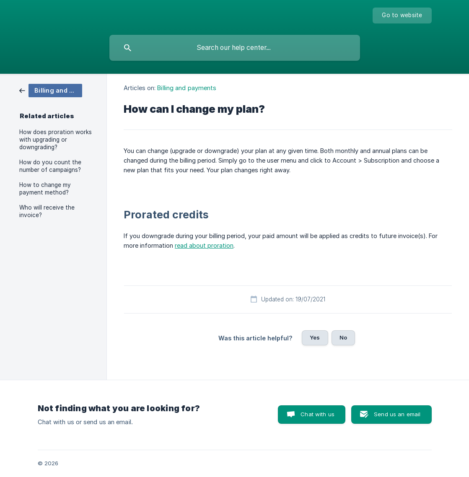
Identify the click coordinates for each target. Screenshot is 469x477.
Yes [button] (315, 337)
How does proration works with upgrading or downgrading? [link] (55, 139)
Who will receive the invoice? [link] (47, 211)
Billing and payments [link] (186, 87)
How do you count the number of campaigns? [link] (50, 166)
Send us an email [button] (397, 414)
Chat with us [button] (317, 414)
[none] (402, 15)
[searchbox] (234, 48)
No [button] (343, 337)
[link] (50, 90)
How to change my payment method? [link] (45, 188)
